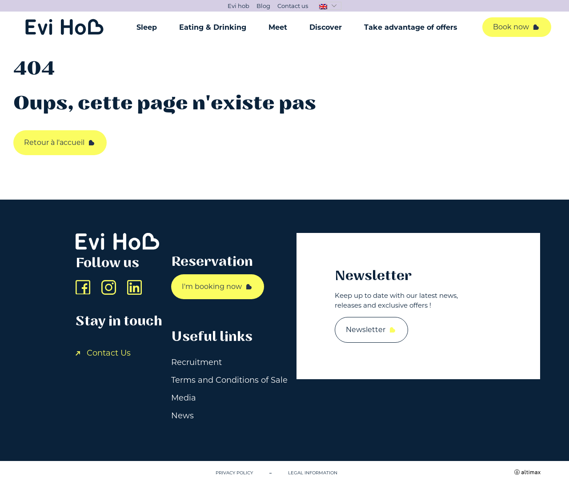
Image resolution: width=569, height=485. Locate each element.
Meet (277, 27)
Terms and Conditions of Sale (229, 380)
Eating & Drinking (212, 27)
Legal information (312, 473)
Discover (325, 27)
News (182, 416)
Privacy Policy (234, 473)
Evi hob (238, 5)
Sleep (146, 27)
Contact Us (103, 353)
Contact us (292, 5)
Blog (263, 5)
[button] (330, 5)
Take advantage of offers (410, 27)
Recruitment (196, 362)
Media (183, 398)
